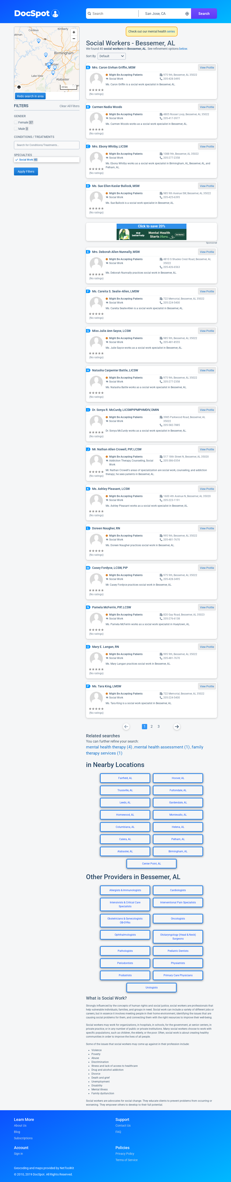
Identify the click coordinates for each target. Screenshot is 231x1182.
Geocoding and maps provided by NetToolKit (44, 1168)
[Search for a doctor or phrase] (112, 13)
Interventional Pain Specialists (178, 902)
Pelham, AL (178, 839)
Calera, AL (125, 839)
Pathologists (125, 950)
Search (204, 14)
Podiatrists (125, 975)
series (170, 31)
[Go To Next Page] (177, 726)
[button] (112, 56)
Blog (17, 1132)
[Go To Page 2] (151, 726)
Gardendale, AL (178, 802)
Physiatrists (178, 963)
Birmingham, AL (178, 851)
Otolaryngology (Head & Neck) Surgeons (178, 936)
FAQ (118, 1132)
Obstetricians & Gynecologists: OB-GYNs (125, 920)
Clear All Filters (69, 106)
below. (183, 48)
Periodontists (125, 963)
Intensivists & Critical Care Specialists (125, 904)
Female (23, 122)
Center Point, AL (151, 863)
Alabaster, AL (125, 851)
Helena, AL (178, 827)
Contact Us (123, 1125)
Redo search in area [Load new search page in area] (30, 96)
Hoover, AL (178, 778)
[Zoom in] (74, 32)
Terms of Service (127, 1160)
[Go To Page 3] (158, 726)
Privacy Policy (125, 1153)
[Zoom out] (74, 38)
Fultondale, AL (178, 790)
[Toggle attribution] (19, 87)
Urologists (152, 987)
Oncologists (178, 918)
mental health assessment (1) (162, 747)
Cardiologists (178, 890)
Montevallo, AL (178, 814)
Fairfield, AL (125, 778)
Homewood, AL (125, 814)
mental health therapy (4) (109, 747)
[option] (49, 159)
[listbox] (46, 159)
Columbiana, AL (125, 827)
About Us (20, 1125)
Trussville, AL (125, 790)
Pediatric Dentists (178, 950)
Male (21, 129)
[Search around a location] (165, 13)
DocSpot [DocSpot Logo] (35, 13)
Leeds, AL (125, 802)
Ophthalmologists (125, 934)
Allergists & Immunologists (125, 890)
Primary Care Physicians (178, 975)
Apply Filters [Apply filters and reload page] (26, 171)
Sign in (18, 1153)
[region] (46, 59)
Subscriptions (23, 1138)
